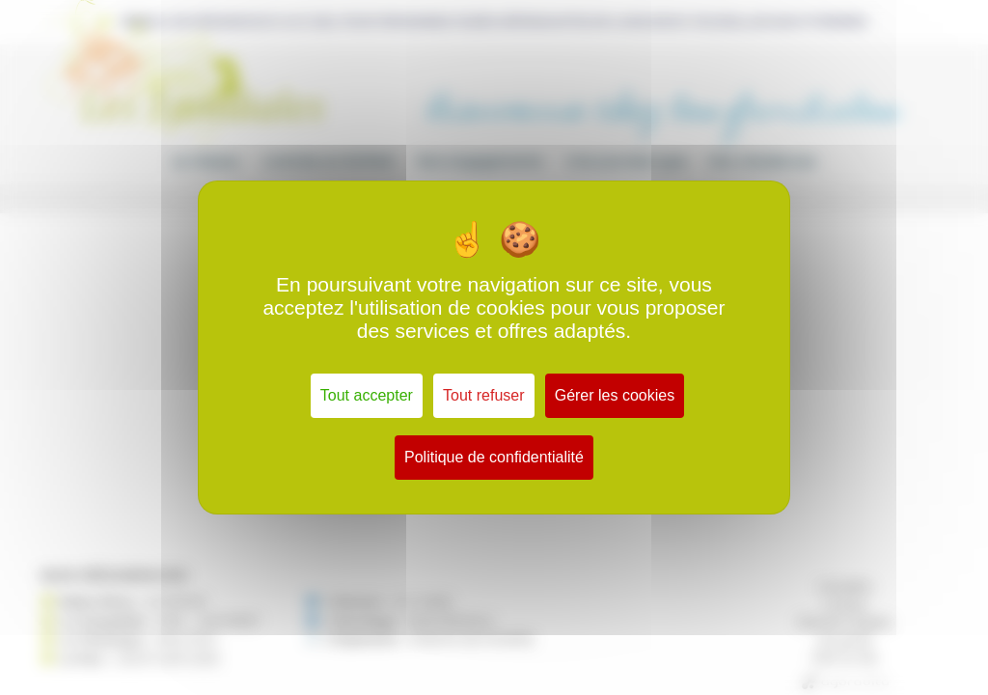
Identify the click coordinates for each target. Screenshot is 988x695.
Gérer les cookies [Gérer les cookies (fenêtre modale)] (615, 395)
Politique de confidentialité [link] (494, 457)
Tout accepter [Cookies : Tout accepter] (366, 395)
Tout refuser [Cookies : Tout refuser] (483, 395)
